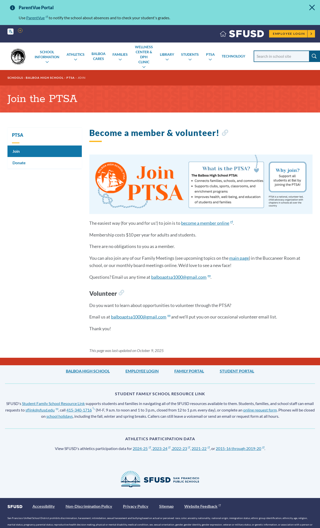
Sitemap (166, 506)
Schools (15, 78)
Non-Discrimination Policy (89, 506)
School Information (47, 54)
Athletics (76, 54)
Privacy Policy (135, 506)
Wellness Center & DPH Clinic (144, 54)
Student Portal (237, 370)
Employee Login (293, 34)
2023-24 (161, 448)
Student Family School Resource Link (53, 403)
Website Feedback (202, 506)
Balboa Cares (99, 56)
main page (239, 258)
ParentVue (37, 17)
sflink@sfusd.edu (41, 410)
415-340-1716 (80, 410)
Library (167, 54)
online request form (260, 410)
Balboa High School (45, 78)
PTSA (210, 54)
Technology (233, 56)
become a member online (207, 223)
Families (120, 54)
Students (190, 54)
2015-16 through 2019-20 (240, 448)
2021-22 (201, 448)
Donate (19, 162)
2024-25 (142, 448)
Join (16, 151)
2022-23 (181, 448)
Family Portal (189, 370)
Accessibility (43, 506)
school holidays (59, 416)
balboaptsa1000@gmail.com (181, 277)
